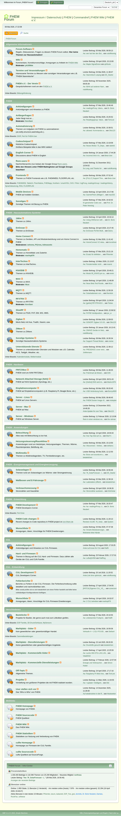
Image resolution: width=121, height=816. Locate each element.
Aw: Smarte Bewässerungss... (94, 530)
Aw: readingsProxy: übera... (93, 108)
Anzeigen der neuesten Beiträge (23, 780)
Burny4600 (112, 391)
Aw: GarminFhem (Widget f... (94, 195)
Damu (110, 231)
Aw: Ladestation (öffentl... (92, 482)
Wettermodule (35, 357)
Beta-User (108, 156)
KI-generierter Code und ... (93, 203)
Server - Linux (23, 397)
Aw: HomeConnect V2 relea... (94, 242)
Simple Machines (22, 813)
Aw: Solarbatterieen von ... (93, 293)
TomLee (111, 120)
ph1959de (29, 65)
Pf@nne (38, 245)
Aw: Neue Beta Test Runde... (94, 283)
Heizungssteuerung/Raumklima (31, 441)
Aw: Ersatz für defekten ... (92, 254)
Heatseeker (111, 694)
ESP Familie (22, 623)
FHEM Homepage (25, 706)
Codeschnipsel (23, 141)
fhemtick (110, 293)
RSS (21, 186)
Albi (107, 683)
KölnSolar (111, 491)
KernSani (29, 121)
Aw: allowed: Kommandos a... (94, 131)
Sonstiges (21, 201)
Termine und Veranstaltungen (31, 70)
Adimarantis (47, 245)
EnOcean (21, 228)
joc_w (109, 313)
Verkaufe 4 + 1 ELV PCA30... (94, 632)
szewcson (113, 588)
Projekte (20, 680)
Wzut (27, 285)
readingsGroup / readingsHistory (100, 183)
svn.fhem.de (68, 522)
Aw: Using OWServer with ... (93, 220)
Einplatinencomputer (26, 388)
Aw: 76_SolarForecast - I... (93, 473)
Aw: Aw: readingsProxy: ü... (93, 507)
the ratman (111, 419)
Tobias (110, 303)
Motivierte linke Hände (91, 533)
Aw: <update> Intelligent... (93, 683)
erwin (112, 273)
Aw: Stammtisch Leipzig (92, 75)
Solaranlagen (23, 470)
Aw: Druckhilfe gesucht (91, 645)
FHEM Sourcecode (25, 715)
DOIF (19, 136)
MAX (18, 279)
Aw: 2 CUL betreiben (91, 601)
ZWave (19, 328)
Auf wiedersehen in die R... (93, 694)
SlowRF (20, 310)
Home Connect (23, 236)
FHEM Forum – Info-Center (21, 766)
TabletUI (30, 183)
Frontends (21, 175)
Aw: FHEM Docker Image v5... (94, 400)
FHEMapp (48, 183)
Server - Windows (25, 416)
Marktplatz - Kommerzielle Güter (32, 653)
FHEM (67, 17)
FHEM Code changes (26, 519)
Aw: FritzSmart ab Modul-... (93, 373)
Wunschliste (22, 528)
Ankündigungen (24, 106)
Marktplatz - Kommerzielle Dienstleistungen (38, 662)
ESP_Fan (67, 794)
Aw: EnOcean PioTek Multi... (93, 231)
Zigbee (19, 319)
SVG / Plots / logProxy (78, 183)
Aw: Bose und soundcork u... (94, 455)
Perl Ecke (20, 513)
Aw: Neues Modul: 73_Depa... (94, 146)
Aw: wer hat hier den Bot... (93, 53)
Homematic (22, 250)
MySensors (47, 623)
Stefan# (111, 632)
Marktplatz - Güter (25, 628)
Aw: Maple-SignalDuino (92, 64)
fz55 (109, 373)
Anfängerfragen (24, 115)
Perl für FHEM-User (29, 136)
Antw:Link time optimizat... (93, 575)
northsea (78, 775)
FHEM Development (26, 505)
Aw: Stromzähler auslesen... (93, 491)
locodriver (113, 242)
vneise (110, 341)
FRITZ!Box (21, 370)
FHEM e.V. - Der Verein (27, 83)
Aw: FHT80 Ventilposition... (93, 313)
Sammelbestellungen (25, 636)
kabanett (59, 794)
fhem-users (22, 161)
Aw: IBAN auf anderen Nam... (94, 87)
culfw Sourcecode (25, 752)
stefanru (110, 446)
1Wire (19, 218)
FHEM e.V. (47, 86)
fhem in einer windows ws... (93, 419)
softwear (22, 797)
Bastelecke (21, 615)
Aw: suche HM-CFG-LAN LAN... (95, 653)
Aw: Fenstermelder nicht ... (93, 264)
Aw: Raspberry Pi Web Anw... (94, 674)
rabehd (112, 146)
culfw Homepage (24, 742)
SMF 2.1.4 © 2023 (8, 813)
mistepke (113, 400)
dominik (79, 794)
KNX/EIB (20, 270)
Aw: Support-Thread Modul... (94, 341)
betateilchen (87, 457)
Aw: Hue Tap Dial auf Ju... (92, 436)
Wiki (18, 60)
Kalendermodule (23, 357)
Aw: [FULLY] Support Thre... (93, 178)
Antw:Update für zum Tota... (93, 411)
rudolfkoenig (111, 53)
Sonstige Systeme (25, 338)
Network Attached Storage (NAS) (32, 379)
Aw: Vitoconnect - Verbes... (93, 446)
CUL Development (25, 572)
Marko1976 (111, 382)
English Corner (23, 152)
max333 (112, 195)
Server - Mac (22, 407)
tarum (53, 794)
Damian (99, 794)
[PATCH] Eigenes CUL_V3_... (94, 588)
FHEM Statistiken (24, 733)
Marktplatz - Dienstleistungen (30, 642)
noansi (109, 264)
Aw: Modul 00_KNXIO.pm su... (94, 273)
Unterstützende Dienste (28, 347)
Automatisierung (24, 126)
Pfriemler (109, 254)
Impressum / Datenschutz (46, 17)
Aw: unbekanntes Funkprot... (94, 618)
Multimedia (21, 453)
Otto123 (112, 131)
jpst (73, 794)
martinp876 (29, 256)
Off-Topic (21, 670)
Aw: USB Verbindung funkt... (93, 391)
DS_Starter (109, 75)
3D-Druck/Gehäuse (34, 623)
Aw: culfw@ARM (89, 558)
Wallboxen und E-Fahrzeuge (30, 480)
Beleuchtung (22, 433)
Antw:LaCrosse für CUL (92, 548)
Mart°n (108, 436)
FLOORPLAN (29, 186)
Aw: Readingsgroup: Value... (93, 120)
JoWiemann (87, 353)
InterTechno (22, 261)
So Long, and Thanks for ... (93, 168)
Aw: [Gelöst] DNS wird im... (93, 382)
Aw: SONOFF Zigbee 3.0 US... (94, 322)
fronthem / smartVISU (61, 183)
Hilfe (81, 813)
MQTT (19, 290)
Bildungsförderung (24, 93)
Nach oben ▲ (114, 813)
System (110, 522)
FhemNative (38, 183)
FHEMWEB (21, 183)
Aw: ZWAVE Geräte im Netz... (94, 330)
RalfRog (102, 558)
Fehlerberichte (23, 581)
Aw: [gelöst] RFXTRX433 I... (93, 303)
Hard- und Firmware (26, 553)
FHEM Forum (11, 18)
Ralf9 (106, 548)
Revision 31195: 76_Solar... (93, 522)
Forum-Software (24, 49)
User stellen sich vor (26, 689)
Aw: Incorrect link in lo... (92, 156)
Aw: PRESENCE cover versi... (94, 350)
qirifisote (107, 64)
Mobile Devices (23, 192)
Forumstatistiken (17, 771)
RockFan (14, 797)
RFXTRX (20, 299)
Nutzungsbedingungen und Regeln (96, 813)
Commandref (81, 17)
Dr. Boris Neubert (89, 794)
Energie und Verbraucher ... (93, 663)
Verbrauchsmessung (26, 488)
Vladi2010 (87, 656)
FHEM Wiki (97, 17)
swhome (30, 245)
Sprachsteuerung (11, 186)
